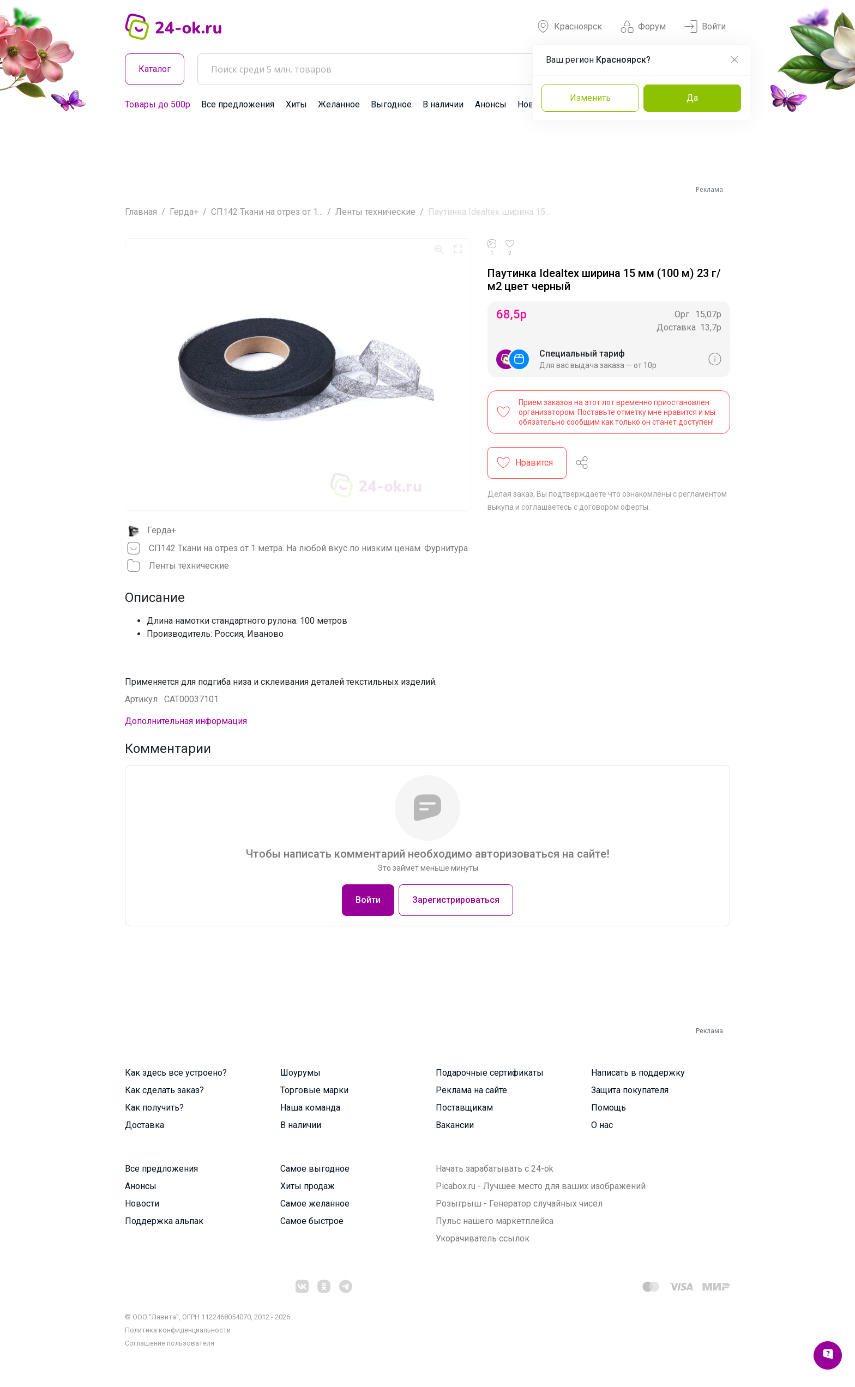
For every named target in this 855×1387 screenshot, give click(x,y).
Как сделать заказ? (164, 1090)
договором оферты (613, 507)
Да (692, 98)
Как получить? (154, 1107)
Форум (643, 26)
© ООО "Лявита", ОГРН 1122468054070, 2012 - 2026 (207, 1317)
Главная (141, 212)
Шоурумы (300, 1073)
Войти (705, 26)
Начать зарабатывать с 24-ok (494, 1168)
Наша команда (310, 1107)
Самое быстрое (312, 1221)
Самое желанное (315, 1203)
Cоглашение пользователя (169, 1343)
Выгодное (391, 104)
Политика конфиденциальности (178, 1330)
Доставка (144, 1125)
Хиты (296, 104)
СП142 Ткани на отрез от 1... (267, 212)
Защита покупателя (630, 1090)
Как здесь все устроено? (176, 1073)
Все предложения (237, 104)
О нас (602, 1125)
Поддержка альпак (164, 1221)
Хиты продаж (307, 1186)
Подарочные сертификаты (490, 1073)
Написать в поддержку (638, 1073)
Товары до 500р (157, 104)
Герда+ (184, 212)
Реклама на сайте (471, 1090)
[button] (527, 463)
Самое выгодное (315, 1168)
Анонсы (491, 104)
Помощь (608, 1107)
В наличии (443, 104)
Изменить (590, 98)
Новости (142, 1203)
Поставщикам (464, 1107)
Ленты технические (375, 212)
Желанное (339, 104)
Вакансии (455, 1125)
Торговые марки (314, 1090)
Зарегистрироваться (455, 900)
